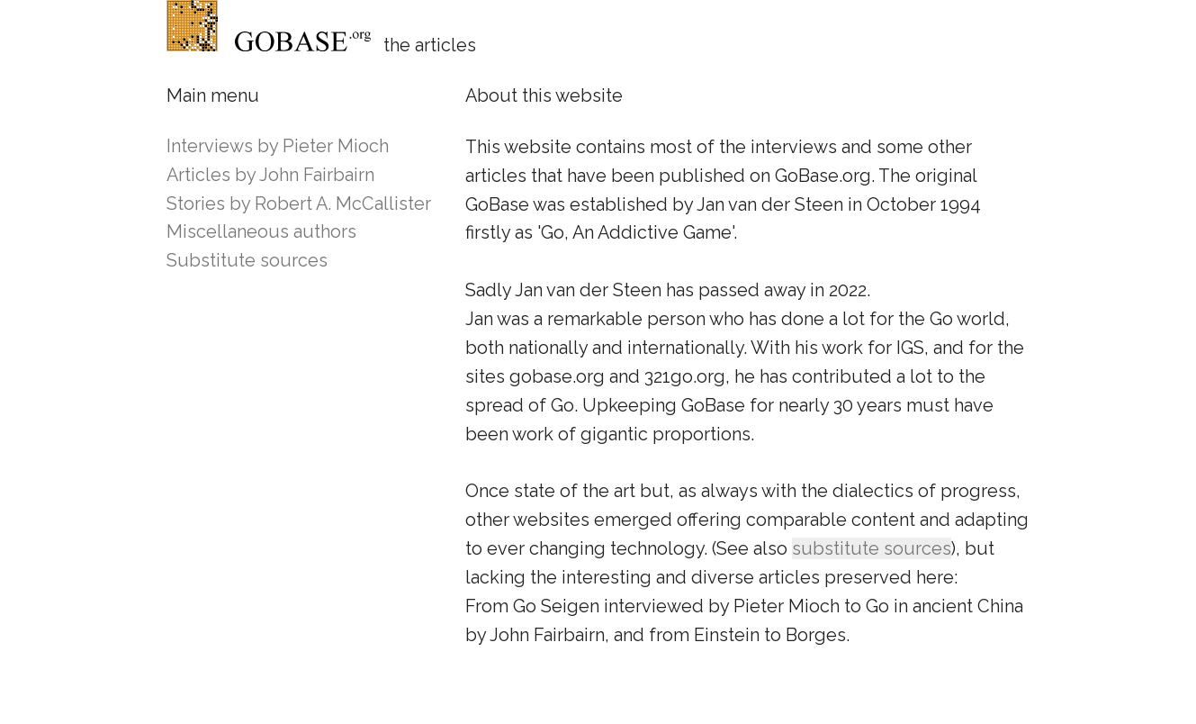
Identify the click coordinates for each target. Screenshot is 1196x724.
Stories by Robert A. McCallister (298, 203)
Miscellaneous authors (261, 231)
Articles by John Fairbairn (270, 175)
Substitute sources (247, 260)
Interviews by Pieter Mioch (277, 146)
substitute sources (871, 548)
